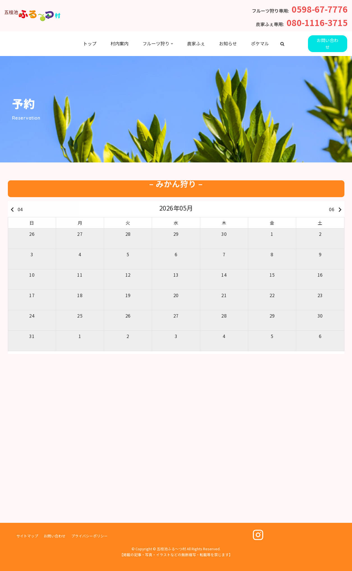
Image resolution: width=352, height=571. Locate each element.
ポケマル (260, 43)
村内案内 (119, 43)
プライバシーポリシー (89, 536)
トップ (89, 43)
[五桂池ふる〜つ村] (32, 15)
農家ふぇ (196, 43)
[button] (282, 44)
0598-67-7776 (320, 9)
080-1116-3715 (317, 22)
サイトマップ (27, 536)
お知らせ (228, 43)
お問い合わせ (328, 43)
